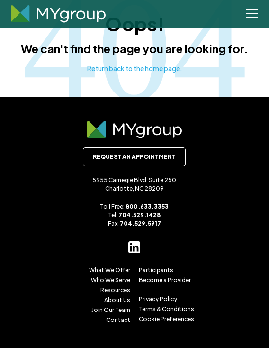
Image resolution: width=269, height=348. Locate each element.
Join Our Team (110, 309)
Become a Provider (165, 280)
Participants (156, 270)
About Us (117, 299)
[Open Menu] (252, 14)
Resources (115, 289)
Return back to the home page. (134, 68)
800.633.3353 (147, 206)
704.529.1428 (139, 215)
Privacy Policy (158, 298)
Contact (118, 319)
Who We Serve (110, 280)
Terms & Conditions (166, 308)
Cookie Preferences (166, 318)
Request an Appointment (134, 156)
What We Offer (109, 270)
